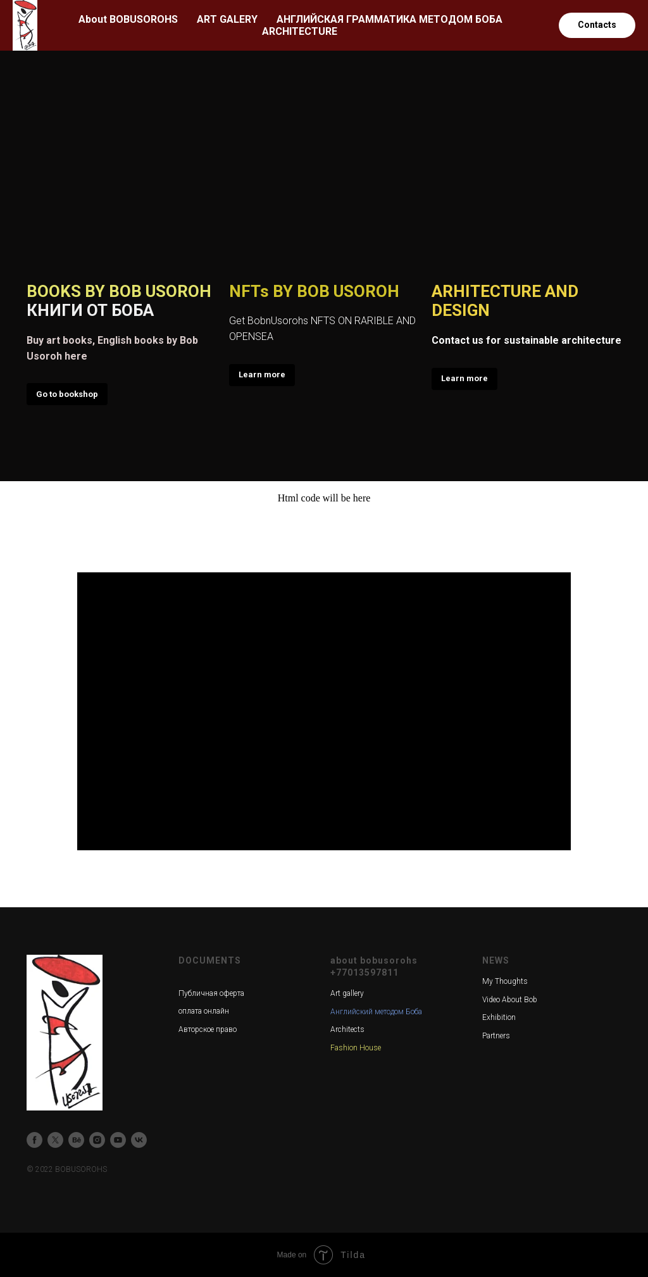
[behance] (76, 1140)
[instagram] (97, 1140)
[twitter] (55, 1140)
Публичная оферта (211, 993)
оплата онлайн (203, 1011)
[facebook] (34, 1140)
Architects (347, 1029)
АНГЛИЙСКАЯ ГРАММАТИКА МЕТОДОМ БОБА (389, 19)
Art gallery (347, 993)
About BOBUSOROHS (128, 19)
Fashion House (355, 1047)
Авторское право (207, 1029)
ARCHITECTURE (299, 31)
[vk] (139, 1140)
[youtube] (118, 1140)
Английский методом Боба (376, 1011)
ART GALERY (227, 19)
